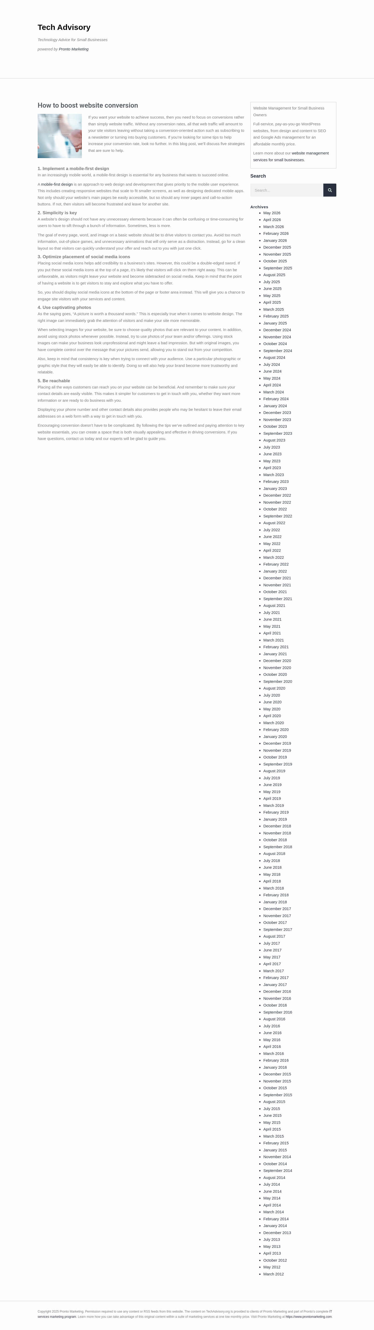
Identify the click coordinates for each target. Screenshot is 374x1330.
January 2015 (275, 1150)
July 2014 (271, 1184)
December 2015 (277, 1074)
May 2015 (271, 1122)
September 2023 (277, 433)
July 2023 (271, 447)
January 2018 (275, 902)
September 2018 (277, 847)
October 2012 (275, 1260)
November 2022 (277, 502)
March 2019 (273, 805)
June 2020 (272, 702)
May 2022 (271, 543)
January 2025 (275, 323)
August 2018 (274, 853)
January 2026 (275, 240)
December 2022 (277, 495)
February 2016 (276, 1060)
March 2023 (273, 474)
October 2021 (275, 591)
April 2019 (272, 798)
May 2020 (271, 709)
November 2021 (277, 585)
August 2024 (274, 357)
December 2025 (277, 247)
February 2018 (276, 895)
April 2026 (272, 219)
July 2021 (271, 612)
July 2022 (271, 530)
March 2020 (273, 723)
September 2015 (277, 1095)
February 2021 (276, 647)
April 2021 (272, 633)
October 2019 (275, 757)
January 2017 (275, 984)
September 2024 (277, 350)
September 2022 (277, 516)
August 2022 (274, 523)
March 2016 (273, 1053)
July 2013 (271, 1239)
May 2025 (271, 295)
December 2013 (277, 1232)
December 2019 (277, 743)
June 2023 (272, 454)
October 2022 (275, 509)
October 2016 (275, 1005)
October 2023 (275, 426)
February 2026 (276, 233)
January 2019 (275, 819)
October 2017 (275, 922)
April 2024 (272, 385)
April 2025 (272, 302)
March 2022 (273, 557)
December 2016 (277, 991)
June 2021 (272, 619)
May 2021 (271, 626)
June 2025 (272, 288)
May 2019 (271, 791)
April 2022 (272, 550)
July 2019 (271, 778)
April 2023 (272, 467)
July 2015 (271, 1108)
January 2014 (275, 1225)
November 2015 (277, 1081)
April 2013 (272, 1253)
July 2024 (271, 364)
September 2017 (277, 929)
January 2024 (275, 406)
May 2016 (271, 1039)
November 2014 (277, 1156)
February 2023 (276, 481)
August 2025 (274, 275)
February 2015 (276, 1143)
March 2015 (273, 1136)
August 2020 (274, 688)
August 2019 (274, 771)
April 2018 (272, 881)
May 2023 (271, 461)
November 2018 (277, 833)
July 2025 (271, 282)
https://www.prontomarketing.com (309, 1317)
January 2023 (275, 488)
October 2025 (275, 261)
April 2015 (272, 1129)
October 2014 (275, 1164)
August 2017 (274, 936)
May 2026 (271, 213)
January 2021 (275, 654)
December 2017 (277, 908)
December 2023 (277, 412)
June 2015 (272, 1115)
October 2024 (275, 343)
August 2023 (274, 440)
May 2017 (271, 957)
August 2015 (274, 1101)
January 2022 (275, 571)
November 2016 (277, 998)
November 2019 (277, 750)
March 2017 (273, 971)
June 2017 (272, 950)
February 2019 (276, 812)
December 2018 (277, 826)
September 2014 (277, 1170)
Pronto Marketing (74, 49)
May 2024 (271, 378)
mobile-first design (57, 184)
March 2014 (273, 1212)
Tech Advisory (64, 27)
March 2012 (273, 1274)
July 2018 (271, 860)
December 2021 (277, 578)
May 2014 (271, 1198)
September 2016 (277, 1012)
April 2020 (272, 715)
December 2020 (277, 660)
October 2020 (275, 674)
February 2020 (276, 729)
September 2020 (277, 681)
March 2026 (273, 226)
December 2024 (277, 330)
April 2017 (272, 964)
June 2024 (272, 371)
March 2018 (273, 888)
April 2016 (272, 1046)
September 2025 (277, 268)
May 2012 (271, 1267)
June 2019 (272, 784)
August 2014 (274, 1177)
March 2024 (273, 392)
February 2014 (276, 1219)
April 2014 (272, 1205)
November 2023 (277, 419)
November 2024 (277, 337)
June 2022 (272, 536)
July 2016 (271, 1026)
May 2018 (271, 874)
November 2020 (277, 667)
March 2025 (273, 309)
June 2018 (272, 867)
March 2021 (273, 640)
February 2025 (276, 316)
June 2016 (272, 1032)
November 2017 (277, 915)
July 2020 (271, 695)
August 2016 (274, 1019)
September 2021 (277, 598)
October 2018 (275, 840)
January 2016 (275, 1067)
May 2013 (271, 1246)
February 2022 (276, 564)
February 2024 (276, 399)
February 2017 (276, 977)
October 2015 (275, 1088)
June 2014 (272, 1191)
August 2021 (274, 605)
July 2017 (271, 943)
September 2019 (277, 764)
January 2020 (275, 736)
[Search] (329, 190)
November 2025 (277, 254)
